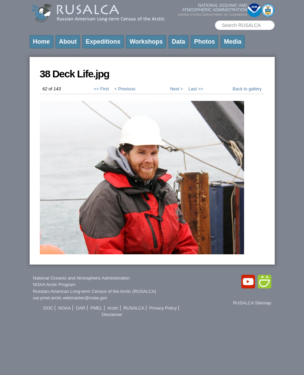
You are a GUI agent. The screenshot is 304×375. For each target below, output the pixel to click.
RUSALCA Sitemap (252, 302)
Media (232, 41)
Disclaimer (112, 314)
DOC (48, 308)
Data (178, 41)
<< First (101, 88)
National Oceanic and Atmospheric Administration (81, 278)
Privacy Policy (163, 308)
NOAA (64, 308)
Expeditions (103, 41)
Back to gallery (247, 88)
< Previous (124, 88)
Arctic (112, 308)
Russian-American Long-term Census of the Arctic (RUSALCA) (94, 291)
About (68, 41)
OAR (80, 308)
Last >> (195, 88)
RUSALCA (133, 308)
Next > (176, 88)
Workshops (146, 41)
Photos (204, 41)
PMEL (96, 308)
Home (41, 41)
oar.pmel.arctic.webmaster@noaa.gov (70, 297)
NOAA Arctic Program (54, 284)
